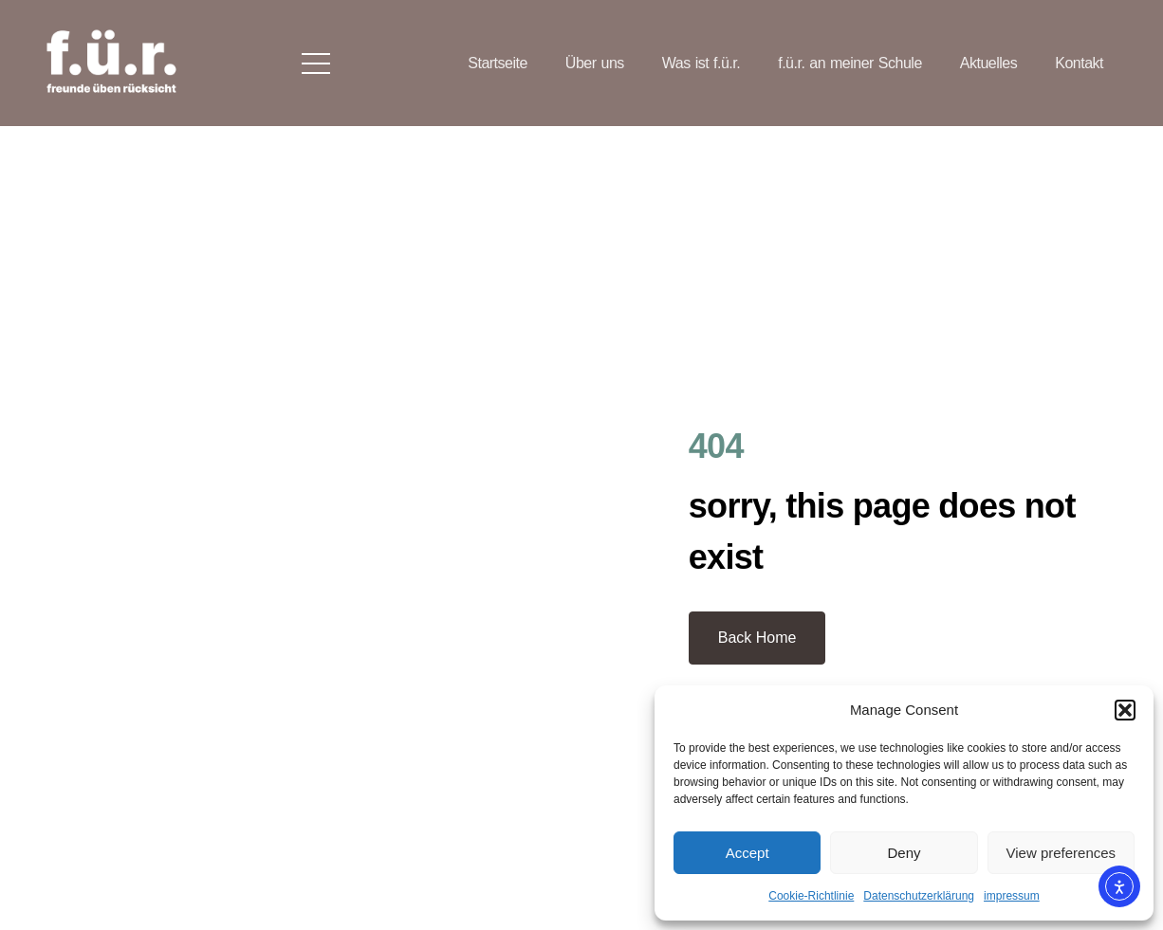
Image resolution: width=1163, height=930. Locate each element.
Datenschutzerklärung (918, 896)
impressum (1012, 896)
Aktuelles (988, 63)
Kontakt (1079, 63)
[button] (1125, 710)
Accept (747, 853)
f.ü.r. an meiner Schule (850, 63)
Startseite (497, 63)
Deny (903, 853)
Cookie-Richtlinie (811, 896)
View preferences (1061, 853)
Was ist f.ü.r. (701, 63)
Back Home (757, 637)
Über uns (594, 63)
